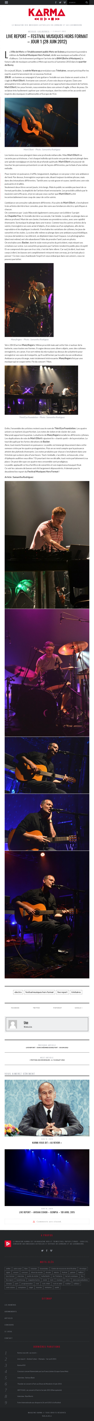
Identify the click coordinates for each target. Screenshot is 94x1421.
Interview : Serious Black (26, 1378)
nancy (68, 1280)
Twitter (36, 1008)
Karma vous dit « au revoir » (47, 1142)
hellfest (80, 1272)
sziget (31, 1287)
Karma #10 (21, 1365)
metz (51, 1280)
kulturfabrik (45, 1276)
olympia (9, 1284)
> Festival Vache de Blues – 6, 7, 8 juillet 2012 (47, 1058)
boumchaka (44, 1269)
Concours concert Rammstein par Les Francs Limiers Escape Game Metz (42, 1371)
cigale (8, 1272)
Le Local (8, 1331)
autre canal (17, 1269)
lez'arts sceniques (71, 1276)
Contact (9, 1338)
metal (45, 1280)
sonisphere (22, 1287)
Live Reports (44, 31)
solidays (76, 1284)
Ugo (26, 1022)
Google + (79, 1008)
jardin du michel (32, 1276)
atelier (8, 1269)
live (82, 1276)
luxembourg (21, 1280)
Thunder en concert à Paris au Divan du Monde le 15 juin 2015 (39, 1384)
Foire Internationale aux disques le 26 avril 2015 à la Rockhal (39, 1403)
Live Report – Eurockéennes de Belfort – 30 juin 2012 (47, 1046)
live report (62, 992)
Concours (9, 1325)
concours (25, 1272)
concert (15, 1272)
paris (16, 1284)
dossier (48, 1272)
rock (37, 1284)
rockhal (67, 1284)
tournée (39, 1287)
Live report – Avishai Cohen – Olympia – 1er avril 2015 (47, 1212)
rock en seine (57, 1284)
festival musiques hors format (39, 992)
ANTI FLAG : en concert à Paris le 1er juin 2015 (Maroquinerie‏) (39, 1390)
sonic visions (10, 1287)
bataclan (34, 1269)
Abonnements (11, 1311)
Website (28, 1027)
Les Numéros (10, 1305)
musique (60, 1280)
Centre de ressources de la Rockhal (63, 1269)
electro (18, 992)
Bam (26, 1269)
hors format (10, 1276)
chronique (82, 1269)
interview (21, 1276)
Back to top (47, 1415)
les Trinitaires (57, 1276)
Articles (32, 31)
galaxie (72, 1272)
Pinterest (57, 1008)
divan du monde (37, 1272)
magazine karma (34, 1280)
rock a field (46, 1284)
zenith (57, 1287)
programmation (27, 1284)
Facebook (15, 1008)
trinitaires (76, 992)
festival (64, 1272)
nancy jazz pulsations (80, 1280)
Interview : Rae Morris (25, 1396)
